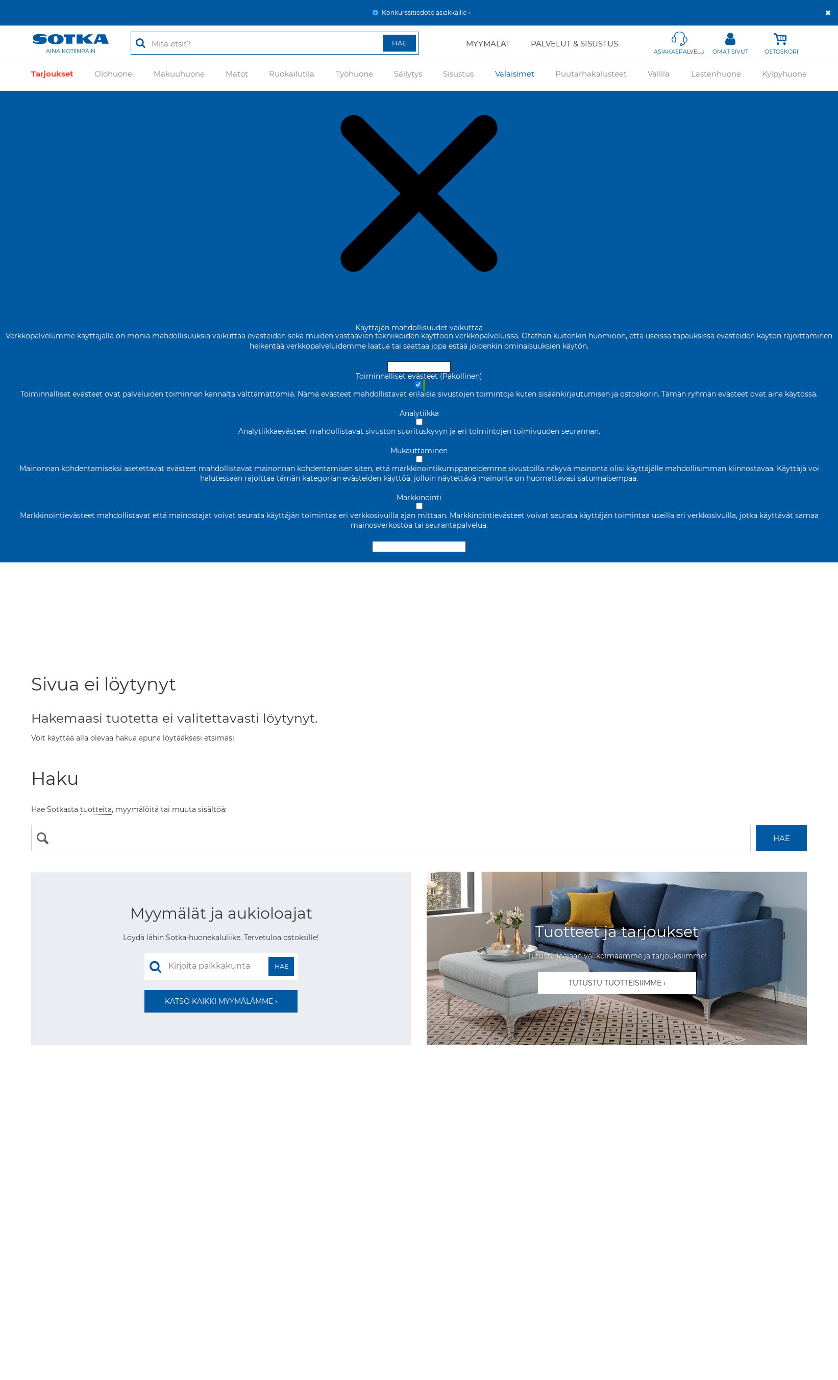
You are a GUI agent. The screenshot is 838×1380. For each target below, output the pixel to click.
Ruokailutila (291, 76)
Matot (237, 76)
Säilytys (408, 76)
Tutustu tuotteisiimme (615, 983)
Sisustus (458, 76)
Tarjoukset (52, 76)
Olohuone (113, 76)
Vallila (659, 76)
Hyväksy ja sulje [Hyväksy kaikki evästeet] (419, 367)
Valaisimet (514, 76)
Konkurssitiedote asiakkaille (424, 12)
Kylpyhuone (784, 76)
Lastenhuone (716, 76)
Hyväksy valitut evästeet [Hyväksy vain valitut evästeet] (419, 546)
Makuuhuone (179, 76)
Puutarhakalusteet (591, 76)
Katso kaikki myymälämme (219, 1001)
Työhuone (354, 76)
